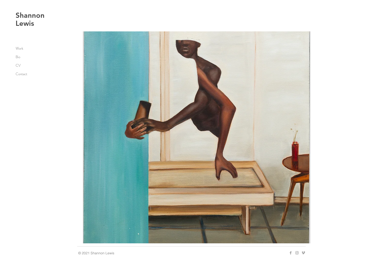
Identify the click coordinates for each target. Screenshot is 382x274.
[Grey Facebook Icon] (290, 253)
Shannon (30, 15)
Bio (18, 57)
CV (18, 65)
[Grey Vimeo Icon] (303, 253)
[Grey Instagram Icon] (297, 253)
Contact (21, 74)
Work (19, 48)
